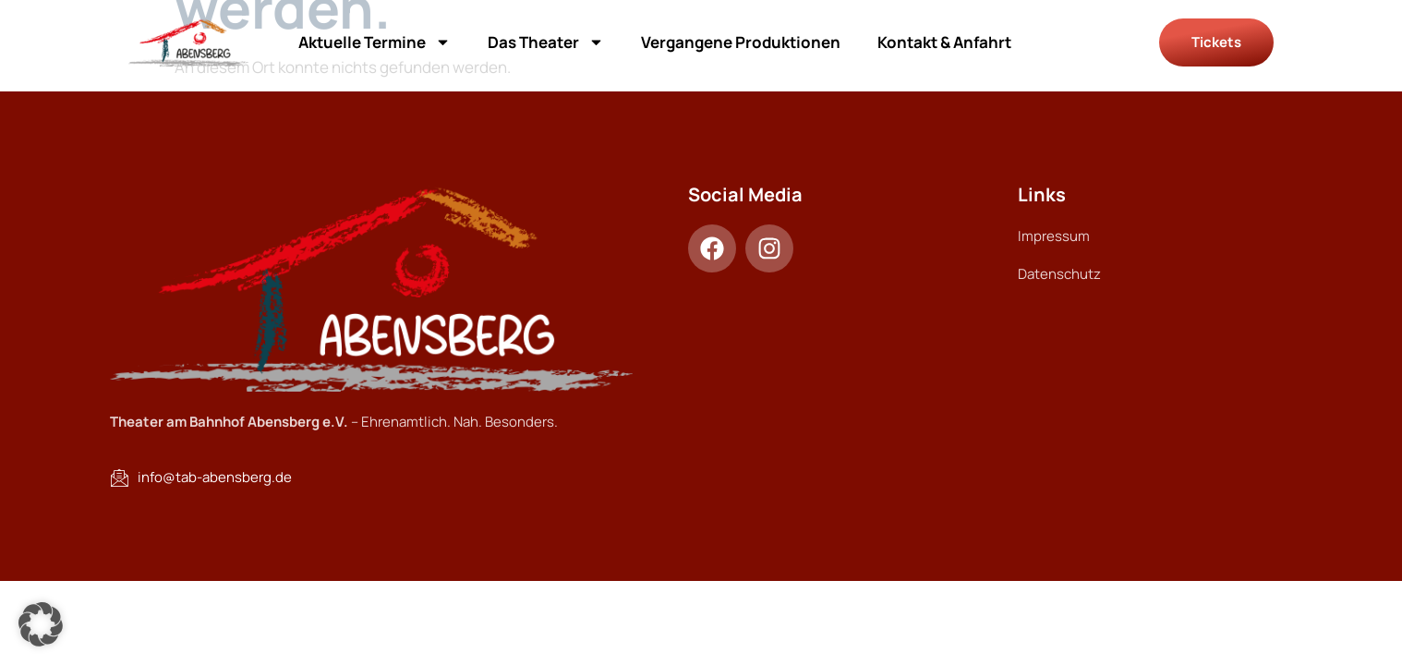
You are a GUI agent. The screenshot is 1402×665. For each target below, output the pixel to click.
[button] (40, 624)
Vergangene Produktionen (740, 42)
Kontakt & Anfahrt (944, 42)
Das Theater (546, 42)
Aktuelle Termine (374, 42)
